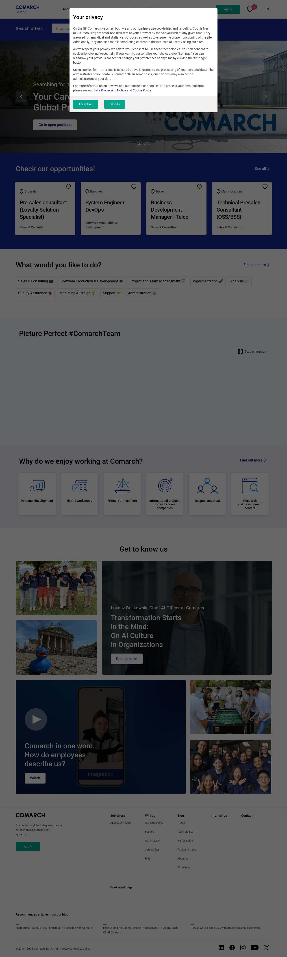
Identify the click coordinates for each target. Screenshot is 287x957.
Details (115, 104)
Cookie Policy (142, 90)
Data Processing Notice (109, 90)
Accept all (85, 104)
